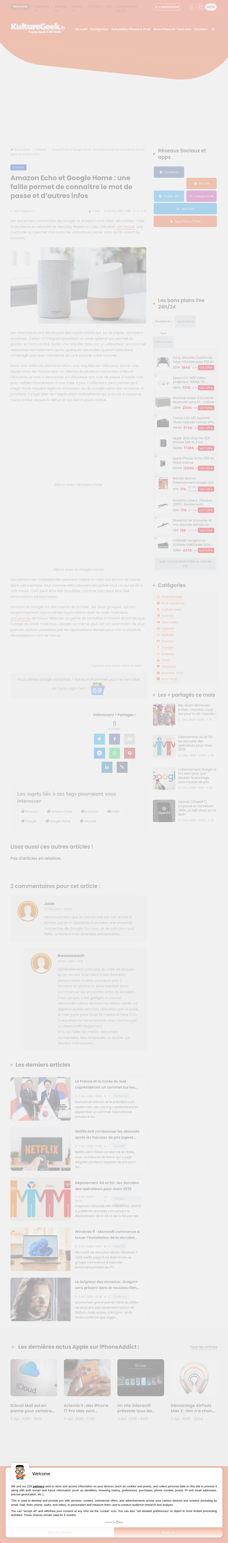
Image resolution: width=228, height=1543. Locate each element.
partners (38, 1486)
